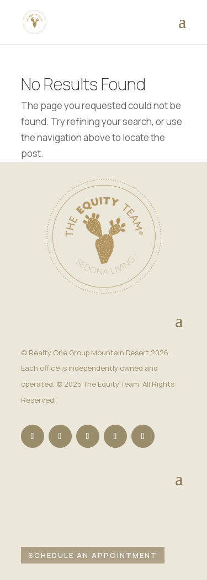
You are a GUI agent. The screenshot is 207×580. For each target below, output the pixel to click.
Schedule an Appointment (92, 555)
